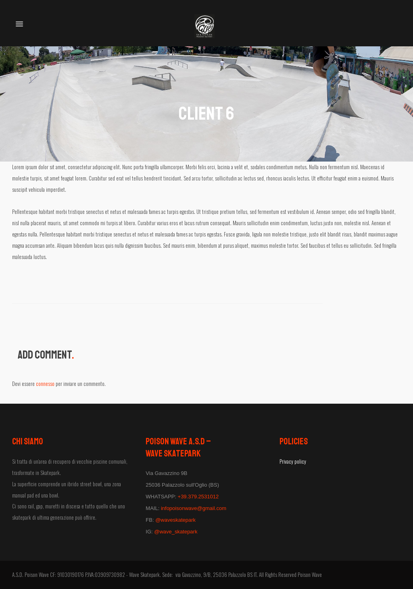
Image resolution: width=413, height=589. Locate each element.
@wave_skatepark (175, 532)
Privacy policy (293, 461)
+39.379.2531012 (198, 497)
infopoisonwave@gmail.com (193, 508)
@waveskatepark (175, 520)
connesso (45, 384)
